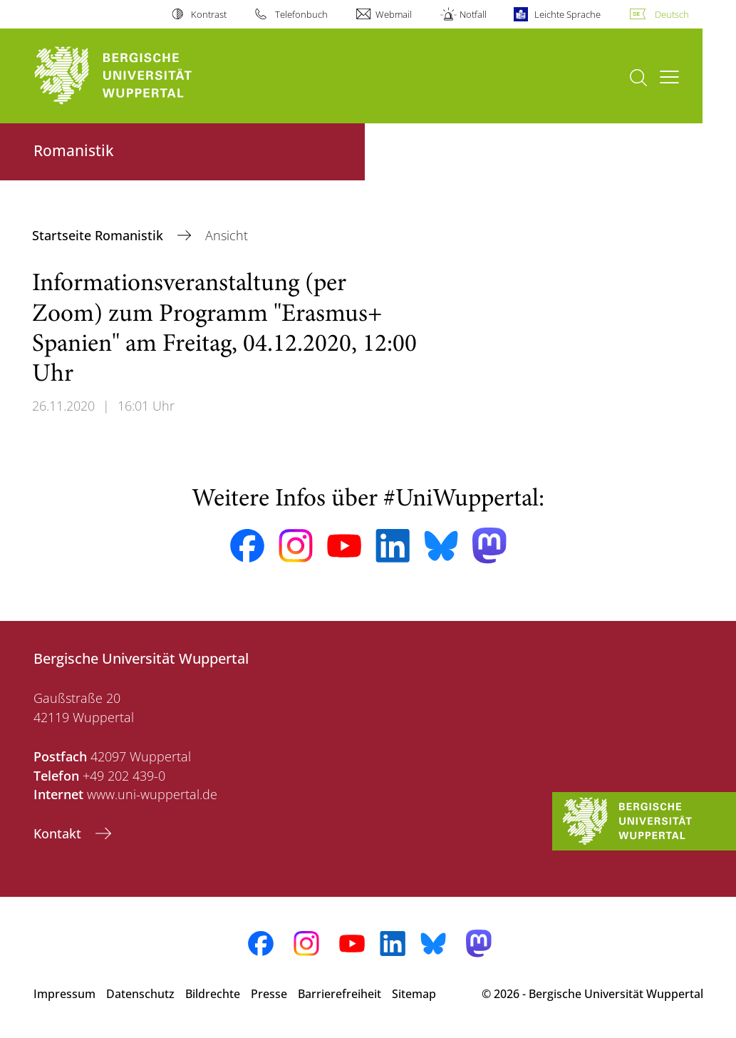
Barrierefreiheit (339, 994)
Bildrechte (212, 994)
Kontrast (209, 14)
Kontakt (59, 833)
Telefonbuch (301, 14)
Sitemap (414, 994)
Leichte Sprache (567, 14)
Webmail (393, 14)
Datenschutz (140, 994)
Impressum (64, 994)
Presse (269, 994)
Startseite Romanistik (99, 235)
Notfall (473, 14)
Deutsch (672, 14)
